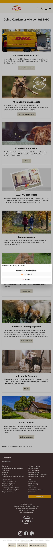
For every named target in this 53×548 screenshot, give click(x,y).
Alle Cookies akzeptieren (37, 545)
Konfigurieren (22, 545)
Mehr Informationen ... (26, 541)
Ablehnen (12, 545)
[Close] (50, 266)
